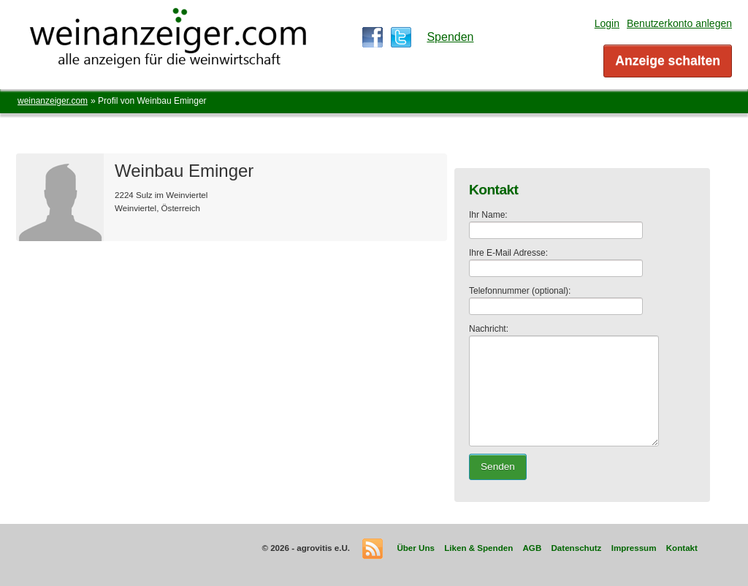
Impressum (634, 547)
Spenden (450, 37)
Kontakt (682, 547)
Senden (498, 466)
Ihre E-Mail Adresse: (508, 253)
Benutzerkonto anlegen (679, 23)
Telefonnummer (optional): (519, 291)
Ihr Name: (488, 215)
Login (607, 23)
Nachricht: (488, 329)
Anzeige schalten (667, 60)
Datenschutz (576, 547)
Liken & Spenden (478, 547)
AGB (531, 547)
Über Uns (416, 547)
